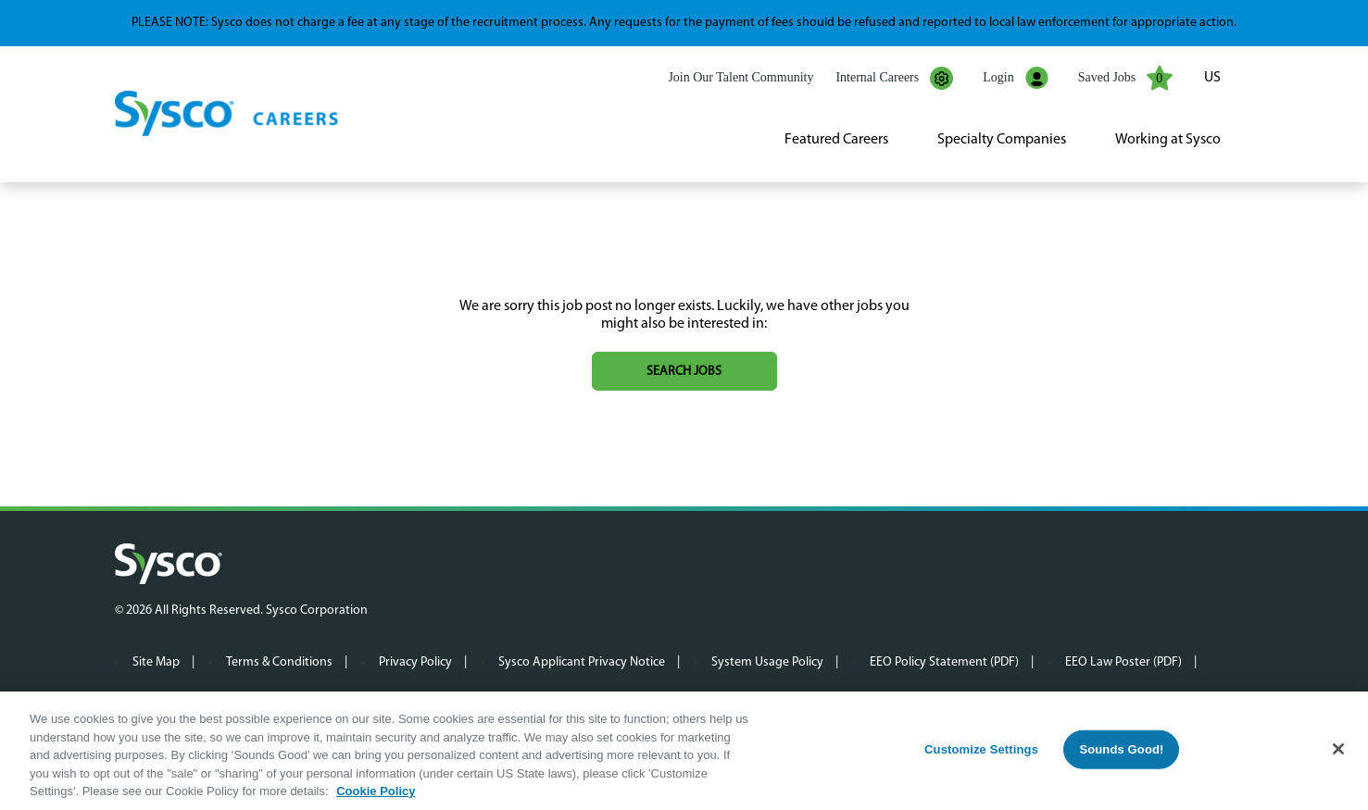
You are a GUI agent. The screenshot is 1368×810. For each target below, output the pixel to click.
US (1212, 77)
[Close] (1338, 749)
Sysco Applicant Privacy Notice (581, 662)
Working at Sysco (1168, 139)
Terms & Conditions (279, 662)
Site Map (156, 662)
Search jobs (684, 372)
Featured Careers (836, 139)
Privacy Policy (415, 662)
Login (1015, 78)
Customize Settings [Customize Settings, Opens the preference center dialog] (981, 749)
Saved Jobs (1125, 78)
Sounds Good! (1121, 749)
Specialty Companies (1001, 139)
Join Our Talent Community (740, 77)
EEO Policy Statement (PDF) (944, 662)
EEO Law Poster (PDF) (1123, 662)
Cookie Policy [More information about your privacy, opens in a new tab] (375, 791)
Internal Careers (894, 78)
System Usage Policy (767, 662)
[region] (684, 751)
